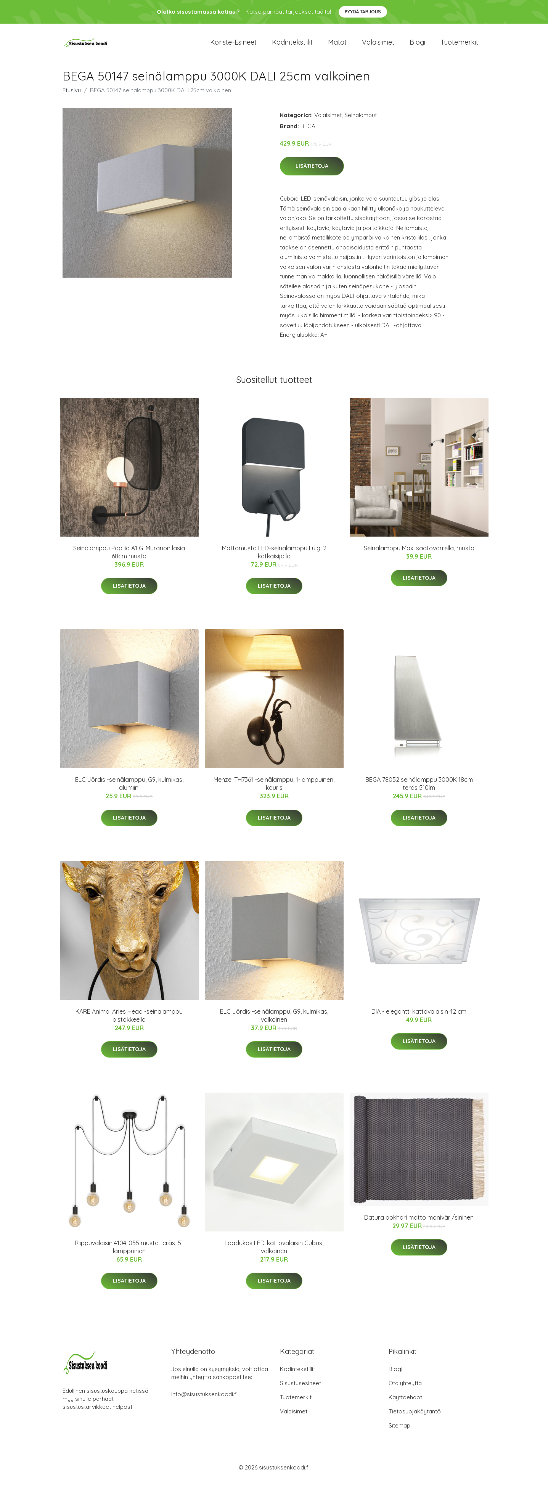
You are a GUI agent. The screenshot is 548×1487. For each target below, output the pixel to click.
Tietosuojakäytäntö (415, 1417)
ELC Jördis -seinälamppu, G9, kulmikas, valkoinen (274, 1022)
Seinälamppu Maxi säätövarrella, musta (419, 554)
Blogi (417, 45)
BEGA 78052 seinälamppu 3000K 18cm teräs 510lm (419, 790)
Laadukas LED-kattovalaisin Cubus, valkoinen (274, 1253)
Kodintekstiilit (292, 45)
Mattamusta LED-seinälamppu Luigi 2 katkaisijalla (274, 558)
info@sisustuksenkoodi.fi (204, 1400)
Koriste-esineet (233, 45)
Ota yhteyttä (405, 1389)
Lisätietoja (312, 172)
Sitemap (399, 1432)
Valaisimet (378, 45)
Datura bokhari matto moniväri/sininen (419, 1224)
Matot (337, 45)
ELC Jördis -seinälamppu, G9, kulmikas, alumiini (129, 790)
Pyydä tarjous (363, 11)
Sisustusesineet (300, 1389)
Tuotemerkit (459, 45)
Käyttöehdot (405, 1403)
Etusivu (72, 96)
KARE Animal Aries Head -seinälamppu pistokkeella (129, 1022)
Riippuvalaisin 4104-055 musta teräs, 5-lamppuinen (129, 1253)
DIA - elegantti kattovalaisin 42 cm (418, 1018)
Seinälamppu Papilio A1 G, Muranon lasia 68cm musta (129, 558)
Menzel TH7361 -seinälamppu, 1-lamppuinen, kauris (274, 790)
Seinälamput (360, 121)
